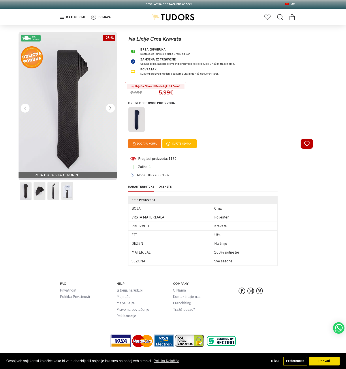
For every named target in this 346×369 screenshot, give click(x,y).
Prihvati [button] (324, 361)
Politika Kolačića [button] (166, 361)
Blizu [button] (274, 361)
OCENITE (165, 188)
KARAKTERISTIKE (141, 188)
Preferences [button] (295, 361)
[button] (25, 108)
